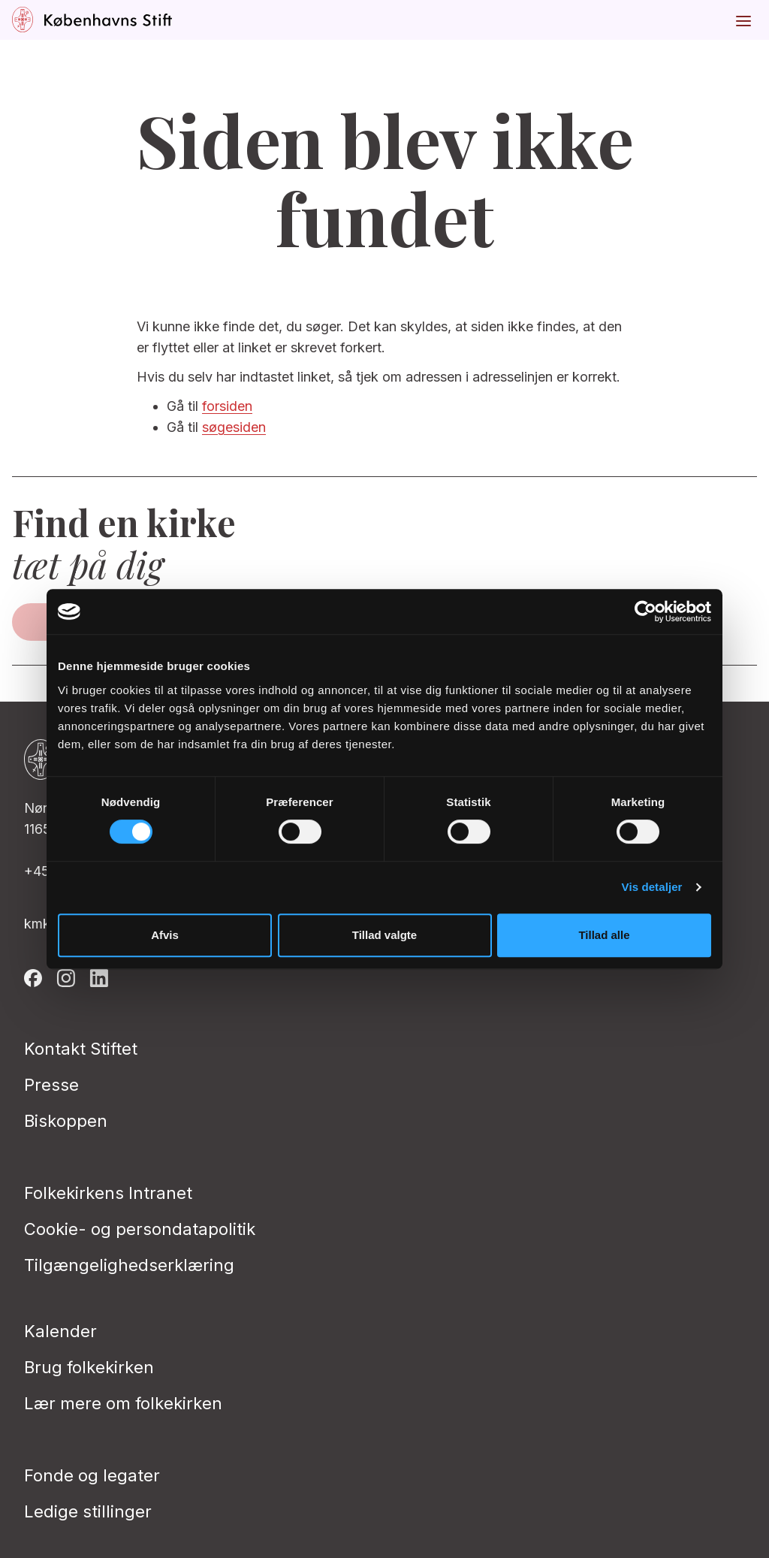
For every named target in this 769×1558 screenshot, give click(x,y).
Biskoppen (65, 1121)
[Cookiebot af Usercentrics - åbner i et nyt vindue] (645, 611)
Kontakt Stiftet (80, 1049)
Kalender (60, 1331)
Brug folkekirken (89, 1367)
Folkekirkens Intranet (108, 1193)
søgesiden (234, 427)
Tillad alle (603, 934)
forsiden (227, 406)
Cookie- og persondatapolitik (139, 1229)
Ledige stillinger (88, 1511)
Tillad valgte (384, 934)
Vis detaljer (652, 886)
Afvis (165, 934)
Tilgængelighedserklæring (129, 1265)
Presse (51, 1085)
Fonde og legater (92, 1475)
